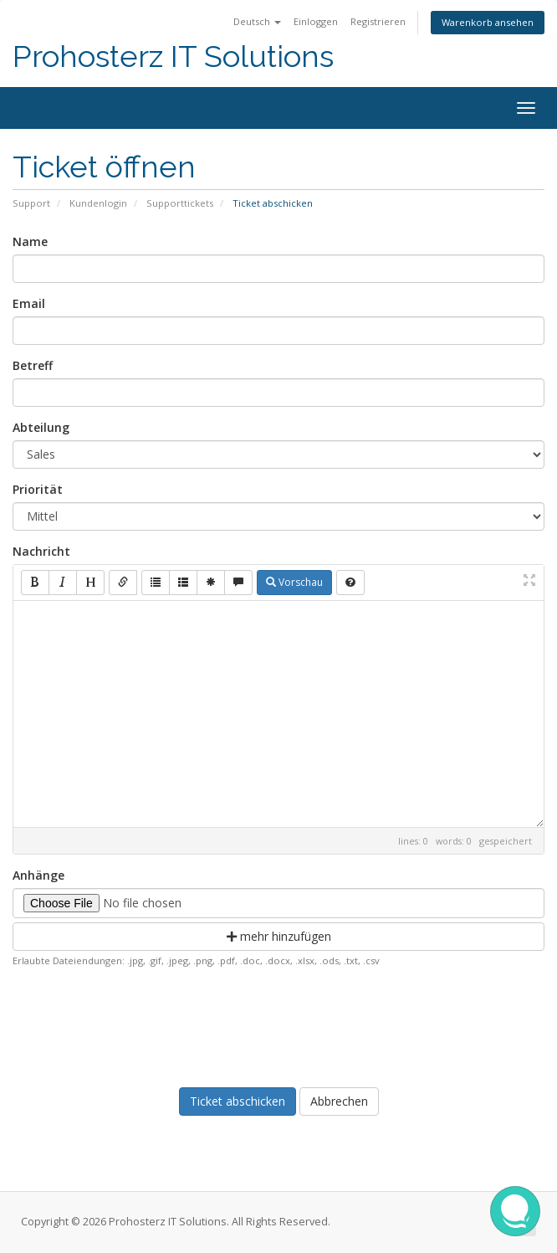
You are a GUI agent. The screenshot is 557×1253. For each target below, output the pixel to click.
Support (31, 203)
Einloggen (316, 21)
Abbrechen (339, 1101)
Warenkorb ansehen (488, 22)
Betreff (33, 365)
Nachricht (41, 551)
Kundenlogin (98, 203)
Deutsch (257, 21)
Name (30, 241)
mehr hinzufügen (279, 936)
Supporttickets (179, 203)
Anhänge (38, 875)
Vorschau (294, 582)
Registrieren (378, 21)
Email (29, 303)
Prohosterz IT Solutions (173, 56)
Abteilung (41, 427)
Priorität (38, 489)
